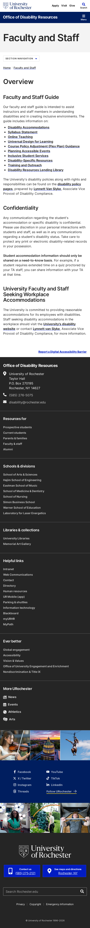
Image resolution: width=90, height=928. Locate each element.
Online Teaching (20, 137)
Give (72, 5)
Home (7, 68)
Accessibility (11, 655)
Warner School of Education (22, 507)
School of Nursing (15, 496)
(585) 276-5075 (21, 395)
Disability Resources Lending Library (35, 170)
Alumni (8, 449)
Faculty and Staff (25, 68)
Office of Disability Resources (30, 17)
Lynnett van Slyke (46, 329)
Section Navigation (21, 58)
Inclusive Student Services (28, 156)
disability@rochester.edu (27, 402)
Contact (8, 580)
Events (10, 704)
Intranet (8, 569)
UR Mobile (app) (14, 596)
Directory (9, 585)
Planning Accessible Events (29, 151)
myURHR (9, 619)
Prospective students (17, 427)
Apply (55, 5)
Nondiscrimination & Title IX (22, 672)
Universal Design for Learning (30, 141)
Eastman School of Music (20, 485)
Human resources (15, 591)
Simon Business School (19, 502)
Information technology (19, 608)
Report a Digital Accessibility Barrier (62, 351)
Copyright (35, 904)
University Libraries (16, 538)
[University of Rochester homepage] (17, 5)
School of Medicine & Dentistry (23, 491)
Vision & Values (13, 661)
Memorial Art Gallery (17, 544)
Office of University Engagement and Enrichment (36, 666)
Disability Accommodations (28, 127)
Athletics (12, 712)
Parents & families (15, 438)
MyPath (8, 624)
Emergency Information (60, 904)
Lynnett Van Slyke (47, 189)
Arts (9, 719)
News (9, 697)
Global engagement (16, 650)
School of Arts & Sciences (20, 474)
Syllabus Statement (22, 132)
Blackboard (11, 613)
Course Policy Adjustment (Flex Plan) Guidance (44, 146)
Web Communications (18, 574)
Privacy (20, 904)
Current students (14, 433)
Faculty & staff (12, 444)
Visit (64, 5)
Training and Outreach (25, 165)
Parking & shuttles (15, 602)
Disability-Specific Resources (30, 160)
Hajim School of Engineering (22, 480)
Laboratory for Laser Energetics (24, 513)
